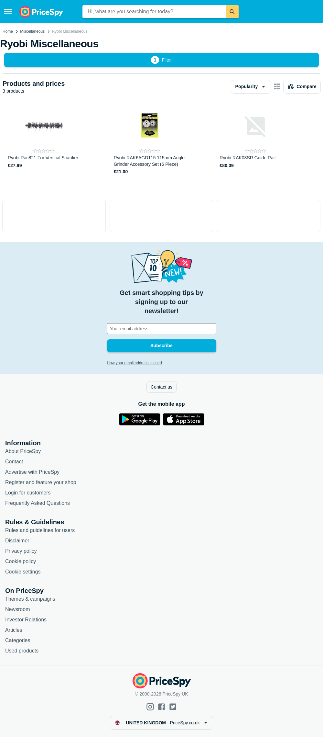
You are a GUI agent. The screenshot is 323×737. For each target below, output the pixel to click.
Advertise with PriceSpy (32, 472)
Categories (17, 640)
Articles (13, 630)
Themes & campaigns (30, 599)
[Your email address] (161, 328)
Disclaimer (17, 540)
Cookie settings (22, 571)
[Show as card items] (277, 86)
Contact (14, 461)
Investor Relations (26, 619)
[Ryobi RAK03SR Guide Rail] (255, 140)
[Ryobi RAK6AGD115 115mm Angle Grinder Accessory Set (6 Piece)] (150, 140)
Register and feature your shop (40, 482)
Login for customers (28, 492)
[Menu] (8, 11)
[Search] (232, 11)
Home (8, 31)
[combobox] (154, 11)
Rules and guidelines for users (40, 530)
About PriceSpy (23, 451)
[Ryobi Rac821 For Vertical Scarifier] (44, 140)
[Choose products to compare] (302, 86)
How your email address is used (134, 363)
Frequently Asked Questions (37, 503)
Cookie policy (20, 561)
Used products (21, 650)
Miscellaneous (32, 31)
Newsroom (17, 609)
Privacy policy (21, 551)
